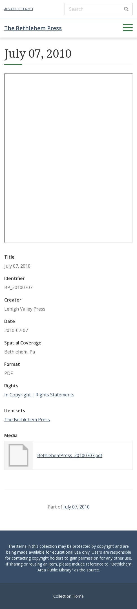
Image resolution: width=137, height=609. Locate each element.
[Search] (99, 9)
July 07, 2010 (76, 507)
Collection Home (68, 596)
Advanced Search (18, 9)
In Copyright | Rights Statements (39, 395)
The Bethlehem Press (33, 28)
